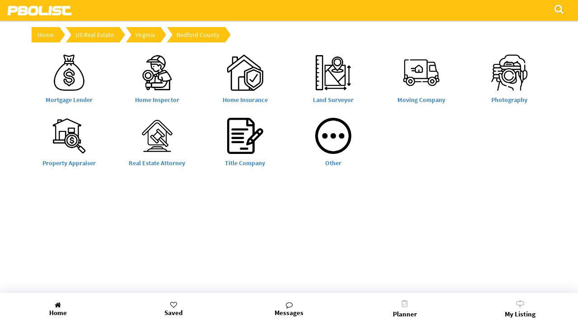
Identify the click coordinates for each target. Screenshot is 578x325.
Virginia (145, 35)
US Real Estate (94, 35)
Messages (289, 309)
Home (45, 35)
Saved (173, 309)
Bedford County (198, 35)
